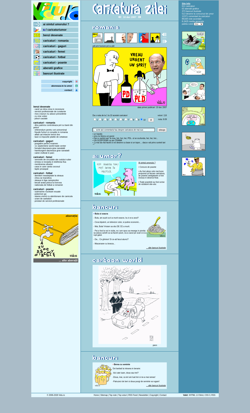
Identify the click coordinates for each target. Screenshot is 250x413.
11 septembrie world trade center (50, 146)
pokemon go (40, 194)
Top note (113, 395)
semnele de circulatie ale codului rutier (53, 159)
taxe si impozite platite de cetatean (51, 137)
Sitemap (104, 395)
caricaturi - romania (56, 40)
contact (68, 90)
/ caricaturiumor (55, 29)
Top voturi (122, 395)
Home (96, 395)
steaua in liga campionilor (47, 180)
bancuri (189, 11)
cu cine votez (41, 116)
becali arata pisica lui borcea (48, 182)
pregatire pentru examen (46, 143)
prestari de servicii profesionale (49, 201)
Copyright (154, 395)
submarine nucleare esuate (48, 191)
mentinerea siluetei (44, 164)
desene (189, 14)
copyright (67, 81)
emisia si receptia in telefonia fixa (50, 162)
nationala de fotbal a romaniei (49, 185)
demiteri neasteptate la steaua (49, 175)
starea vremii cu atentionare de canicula (53, 196)
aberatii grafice (53, 68)
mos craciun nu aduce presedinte (50, 114)
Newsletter (143, 395)
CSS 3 (207, 395)
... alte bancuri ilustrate (156, 248)
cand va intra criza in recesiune (49, 109)
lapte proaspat (41, 169)
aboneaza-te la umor (61, 86)
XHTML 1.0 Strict (196, 395)
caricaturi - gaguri (54, 46)
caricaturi (190, 6)
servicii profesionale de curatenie (50, 111)
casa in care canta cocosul (47, 166)
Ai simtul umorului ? (146, 163)
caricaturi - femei (54, 51)
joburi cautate (41, 118)
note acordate (195, 19)
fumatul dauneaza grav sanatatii (50, 148)
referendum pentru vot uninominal (51, 130)
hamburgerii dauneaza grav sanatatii (52, 150)
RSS (213, 395)
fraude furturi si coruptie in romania (51, 132)
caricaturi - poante (55, 62)
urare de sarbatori (43, 198)
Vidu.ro (62, 395)
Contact (163, 395)
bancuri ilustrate (53, 73)
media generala (196, 21)
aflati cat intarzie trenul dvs (47, 134)
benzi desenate (53, 35)
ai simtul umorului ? (56, 24)
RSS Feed (132, 395)
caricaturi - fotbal (54, 57)
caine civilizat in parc (44, 153)
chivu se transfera (43, 178)
